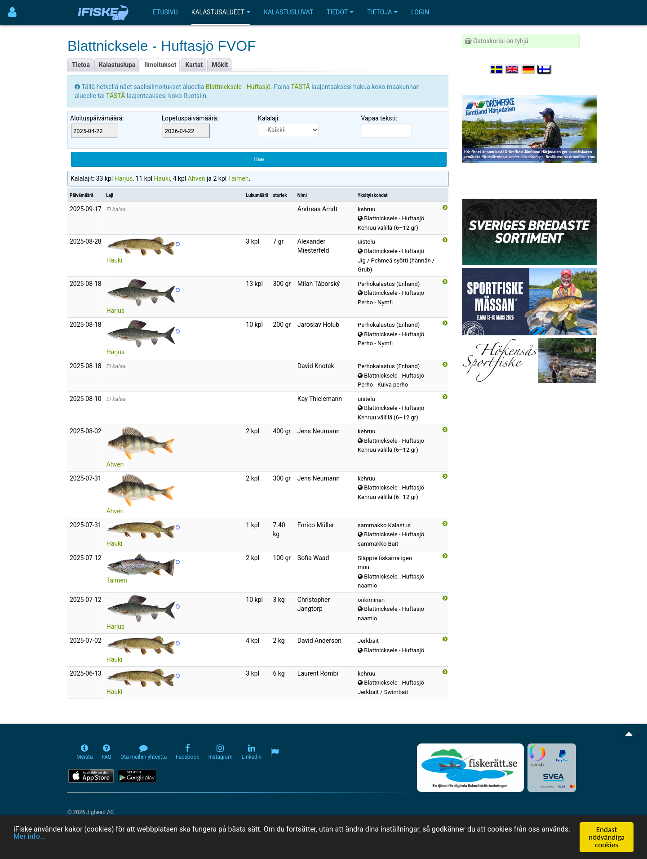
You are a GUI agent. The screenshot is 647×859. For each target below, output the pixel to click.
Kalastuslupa (117, 64)
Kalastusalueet (221, 12)
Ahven (196, 178)
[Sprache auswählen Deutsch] (529, 69)
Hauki (162, 178)
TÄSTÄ (301, 86)
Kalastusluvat (288, 12)
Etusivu (165, 12)
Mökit (220, 64)
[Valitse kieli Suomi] (544, 69)
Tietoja (382, 12)
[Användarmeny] (12, 12)
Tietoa (81, 64)
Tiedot (340, 12)
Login (420, 12)
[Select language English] (513, 69)
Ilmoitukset (160, 64)
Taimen (238, 178)
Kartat (194, 64)
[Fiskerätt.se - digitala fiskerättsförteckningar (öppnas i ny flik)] (470, 767)
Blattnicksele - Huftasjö (238, 86)
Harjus (124, 178)
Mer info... (77, 837)
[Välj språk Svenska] (497, 69)
